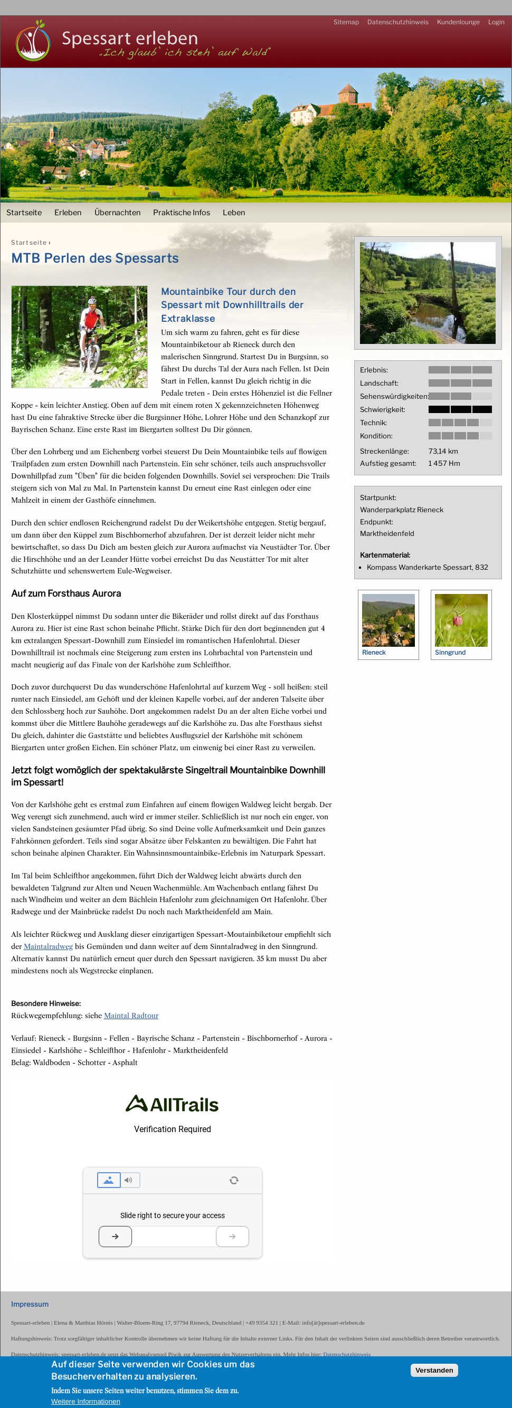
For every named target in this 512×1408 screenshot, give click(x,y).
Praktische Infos (181, 212)
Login (496, 22)
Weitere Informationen (85, 1401)
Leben (234, 212)
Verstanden (434, 1370)
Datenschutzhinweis (398, 22)
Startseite (24, 212)
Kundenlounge (458, 22)
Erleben (67, 212)
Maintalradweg (48, 946)
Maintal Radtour (131, 1015)
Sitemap (346, 22)
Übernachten (117, 212)
